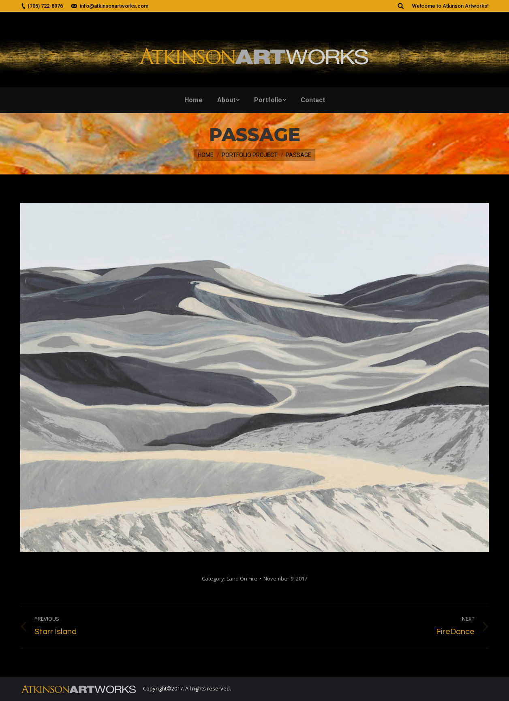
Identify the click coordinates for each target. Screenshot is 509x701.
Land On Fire (242, 578)
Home (206, 155)
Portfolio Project (250, 155)
